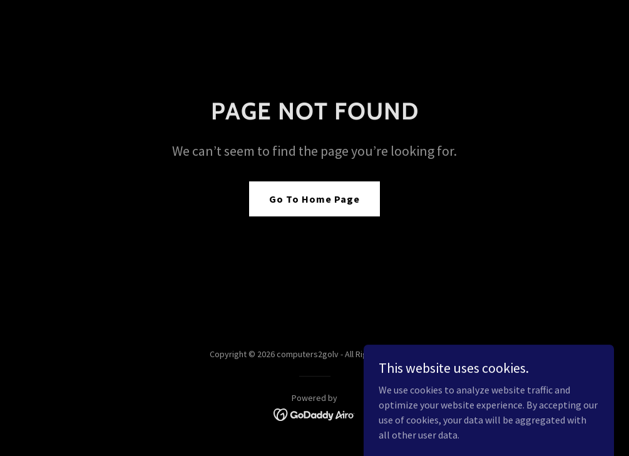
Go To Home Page (314, 199)
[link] (314, 413)
